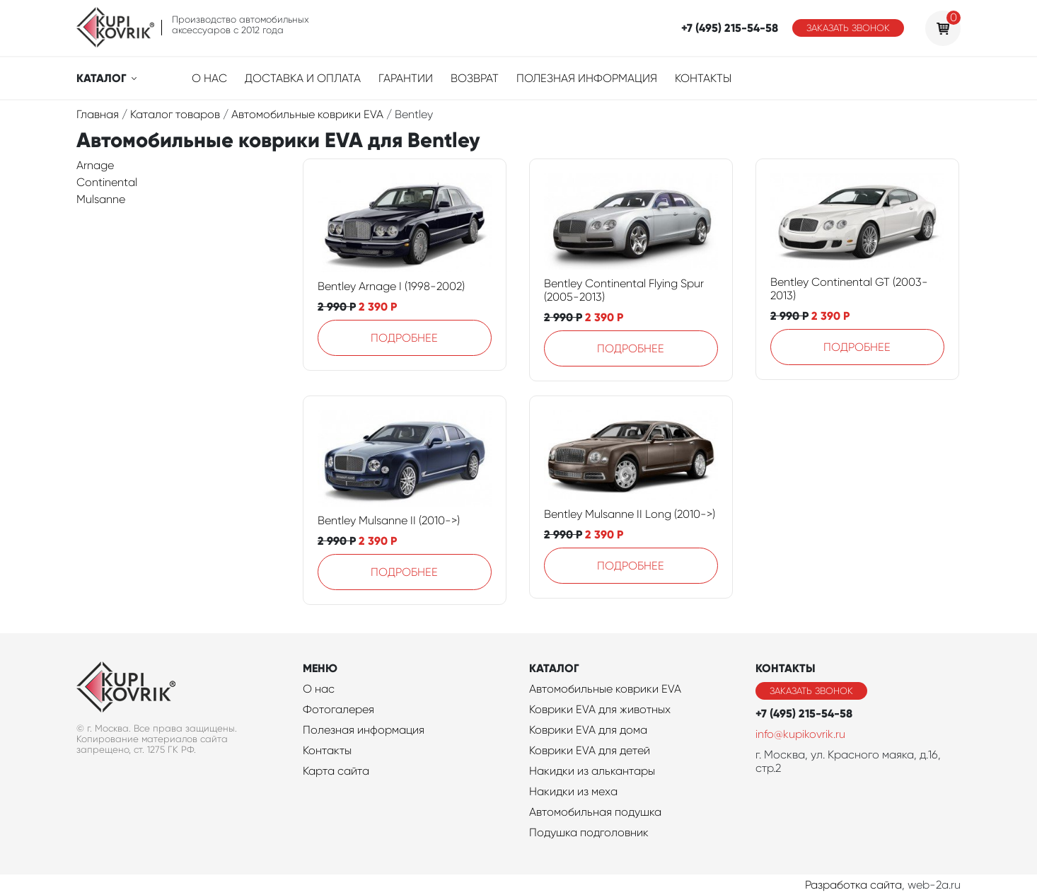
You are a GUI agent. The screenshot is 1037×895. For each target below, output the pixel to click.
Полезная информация (586, 78)
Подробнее (404, 338)
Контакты (703, 78)
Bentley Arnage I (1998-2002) (391, 286)
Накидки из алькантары (592, 771)
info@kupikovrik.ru (800, 734)
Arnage (95, 165)
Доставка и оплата (303, 78)
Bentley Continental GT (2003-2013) (849, 288)
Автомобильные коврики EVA (605, 688)
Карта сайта (336, 771)
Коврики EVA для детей (589, 750)
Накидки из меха (573, 791)
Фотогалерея (338, 709)
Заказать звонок (848, 28)
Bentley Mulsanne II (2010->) (389, 520)
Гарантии (405, 78)
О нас (209, 78)
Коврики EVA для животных (600, 709)
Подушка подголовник (589, 832)
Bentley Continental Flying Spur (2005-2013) (624, 290)
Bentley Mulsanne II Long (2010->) (629, 514)
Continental (106, 182)
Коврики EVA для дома (588, 730)
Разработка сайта (853, 884)
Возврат (475, 78)
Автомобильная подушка (595, 812)
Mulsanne (100, 199)
